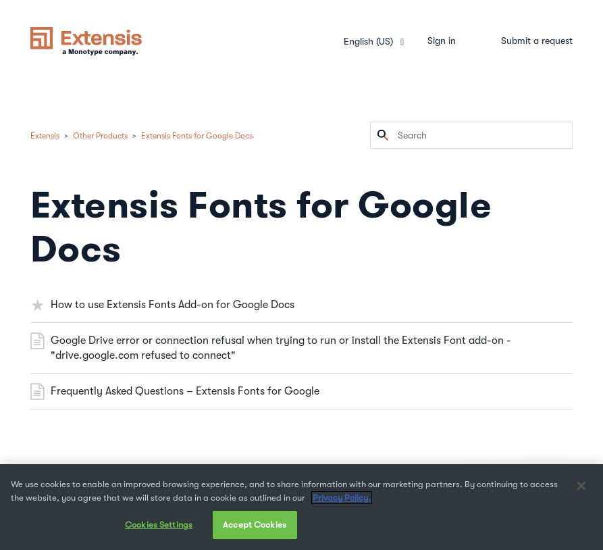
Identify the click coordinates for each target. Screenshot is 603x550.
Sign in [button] (441, 40)
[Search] (471, 135)
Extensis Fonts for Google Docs (197, 136)
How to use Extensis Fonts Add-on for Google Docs (172, 305)
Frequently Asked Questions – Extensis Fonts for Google (185, 391)
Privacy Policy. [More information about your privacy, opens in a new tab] (342, 498)
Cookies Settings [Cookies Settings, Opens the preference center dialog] (158, 525)
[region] (301, 507)
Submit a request (537, 40)
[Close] (581, 486)
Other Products (100, 136)
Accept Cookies (254, 525)
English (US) (370, 41)
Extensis (44, 136)
